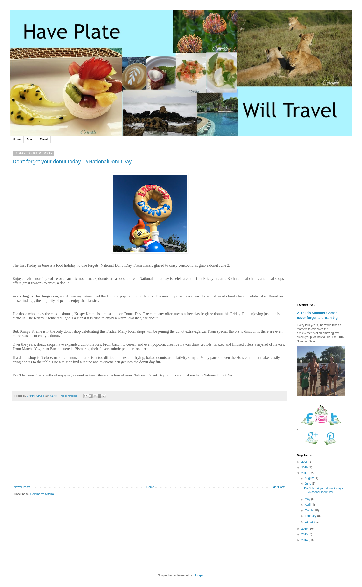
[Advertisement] (150, 445)
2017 (305, 473)
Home (17, 139)
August (310, 478)
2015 (305, 534)
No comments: (69, 395)
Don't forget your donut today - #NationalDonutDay (72, 161)
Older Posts (277, 487)
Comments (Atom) (42, 494)
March (309, 510)
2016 (305, 528)
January (310, 521)
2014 (305, 540)
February (311, 516)
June (308, 483)
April (308, 504)
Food (30, 139)
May (308, 499)
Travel (44, 139)
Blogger (198, 575)
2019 (305, 467)
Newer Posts (22, 487)
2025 (305, 461)
